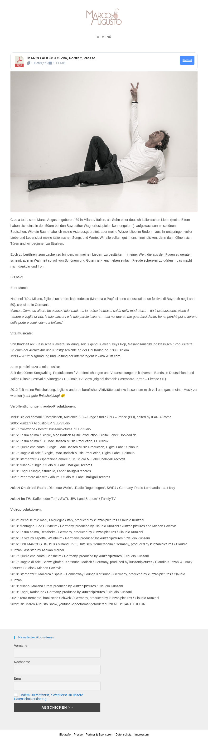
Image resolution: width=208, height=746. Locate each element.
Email (18, 678)
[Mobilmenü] (104, 36)
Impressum (142, 734)
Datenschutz (123, 734)
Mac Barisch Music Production (75, 435)
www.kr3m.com (109, 356)
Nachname (22, 662)
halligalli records (113, 459)
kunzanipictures (105, 520)
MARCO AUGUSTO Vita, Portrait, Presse (61, 58)
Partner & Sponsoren (99, 734)
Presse (78, 734)
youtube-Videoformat (74, 604)
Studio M (83, 459)
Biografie (65, 734)
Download (187, 60)
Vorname (20, 645)
